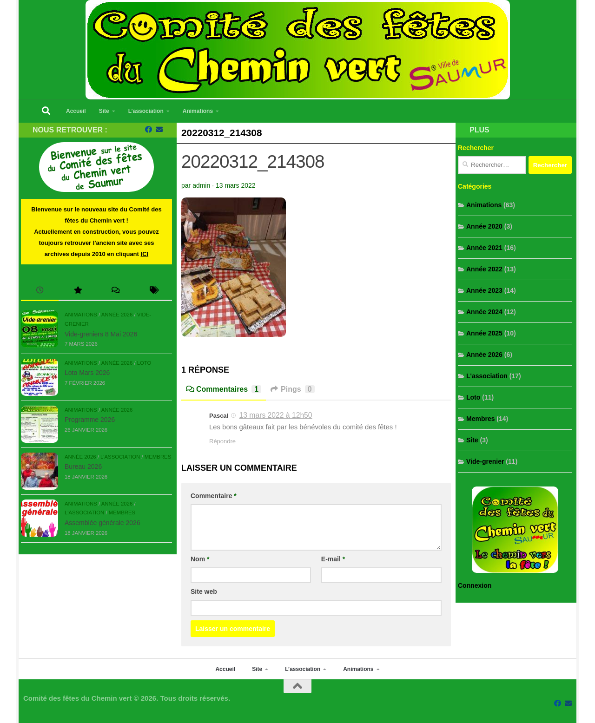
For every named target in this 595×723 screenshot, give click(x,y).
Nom (200, 559)
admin (201, 185)
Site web (204, 591)
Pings (292, 389)
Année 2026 (117, 314)
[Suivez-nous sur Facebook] (148, 129)
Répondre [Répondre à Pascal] (222, 441)
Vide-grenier (485, 461)
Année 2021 (484, 247)
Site (104, 111)
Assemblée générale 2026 (102, 522)
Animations (198, 111)
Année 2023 (484, 290)
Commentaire (214, 496)
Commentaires (223, 389)
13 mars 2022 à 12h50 (275, 415)
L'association (120, 457)
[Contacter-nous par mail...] (159, 129)
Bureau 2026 (83, 466)
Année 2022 (484, 269)
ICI (145, 253)
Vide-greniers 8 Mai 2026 (101, 334)
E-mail (333, 559)
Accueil (76, 111)
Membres (158, 457)
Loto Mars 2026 (87, 372)
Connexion (474, 585)
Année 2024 (484, 311)
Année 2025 (484, 333)
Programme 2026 (90, 419)
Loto (144, 363)
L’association (146, 111)
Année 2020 (484, 226)
